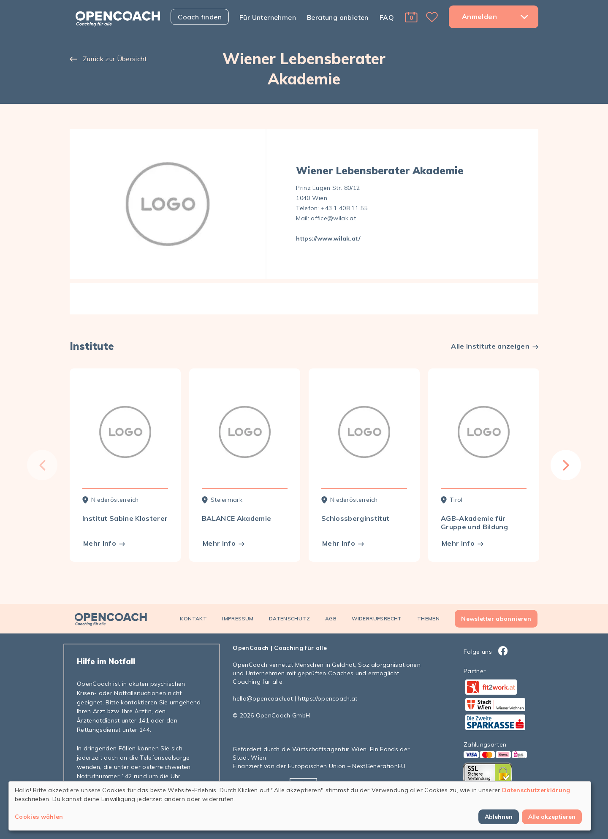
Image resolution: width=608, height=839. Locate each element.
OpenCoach (251, 648)
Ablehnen (499, 816)
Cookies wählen (39, 816)
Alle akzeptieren (551, 816)
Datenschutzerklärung (536, 790)
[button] (411, 17)
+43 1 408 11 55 (344, 208)
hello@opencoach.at (263, 698)
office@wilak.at (333, 218)
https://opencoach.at (328, 698)
